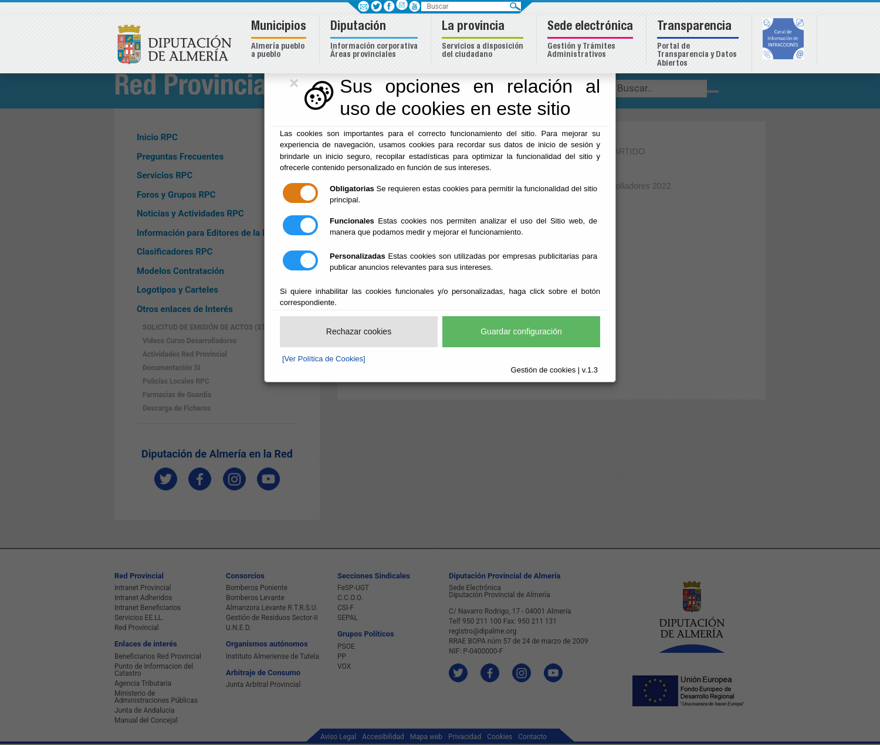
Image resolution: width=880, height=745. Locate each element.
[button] (280, 40)
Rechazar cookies (358, 331)
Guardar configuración (521, 331)
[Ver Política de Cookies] (323, 358)
